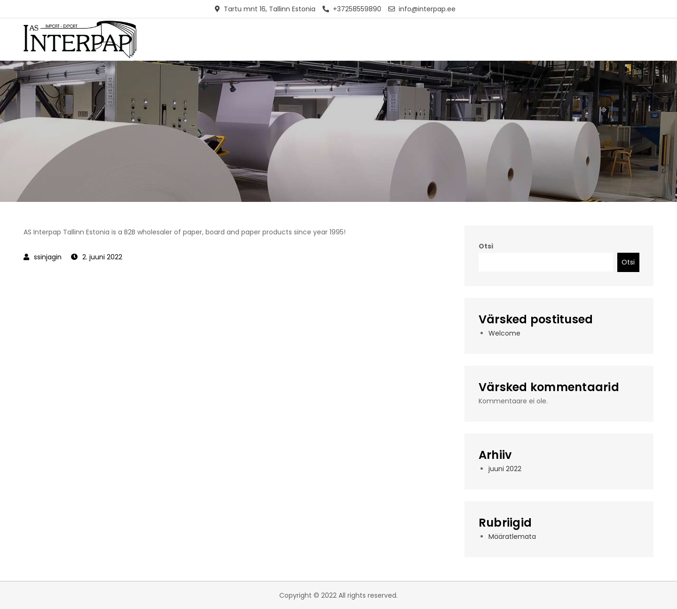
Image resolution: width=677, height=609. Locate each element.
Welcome (504, 333)
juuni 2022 (504, 468)
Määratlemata (512, 536)
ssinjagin (48, 257)
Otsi (486, 246)
